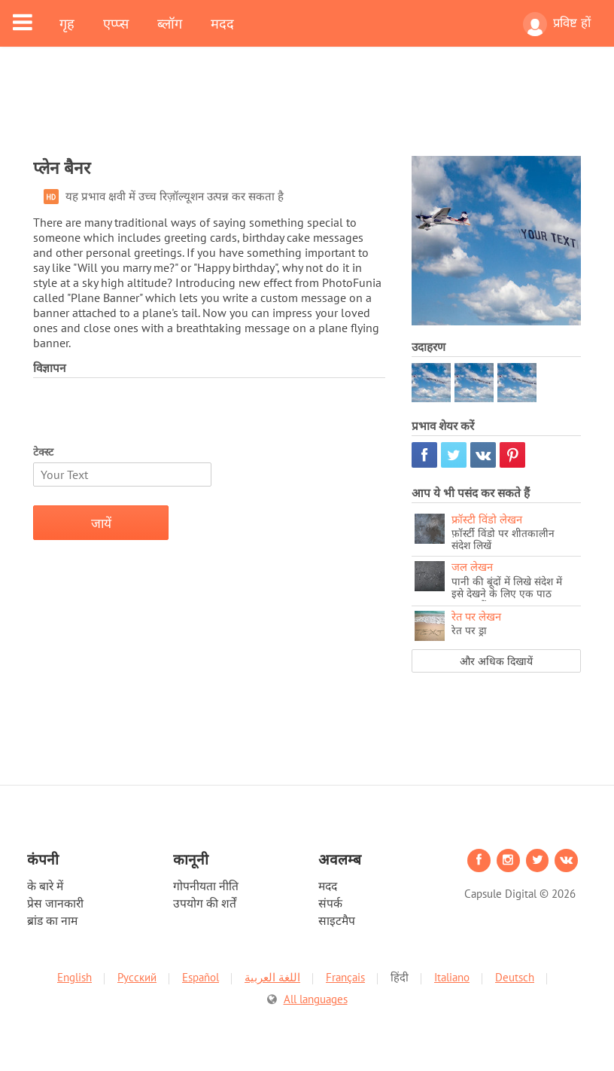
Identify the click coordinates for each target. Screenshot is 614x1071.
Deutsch (514, 977)
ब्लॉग (169, 23)
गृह (66, 23)
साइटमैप (336, 920)
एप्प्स (116, 23)
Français (345, 977)
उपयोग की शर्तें (204, 903)
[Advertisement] (307, 111)
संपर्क (330, 903)
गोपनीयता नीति (206, 885)
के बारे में (45, 885)
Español (200, 977)
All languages (316, 999)
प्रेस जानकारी (55, 903)
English (74, 977)
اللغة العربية (272, 977)
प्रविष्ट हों (557, 24)
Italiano (452, 977)
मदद (222, 23)
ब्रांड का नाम (52, 920)
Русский (137, 977)
